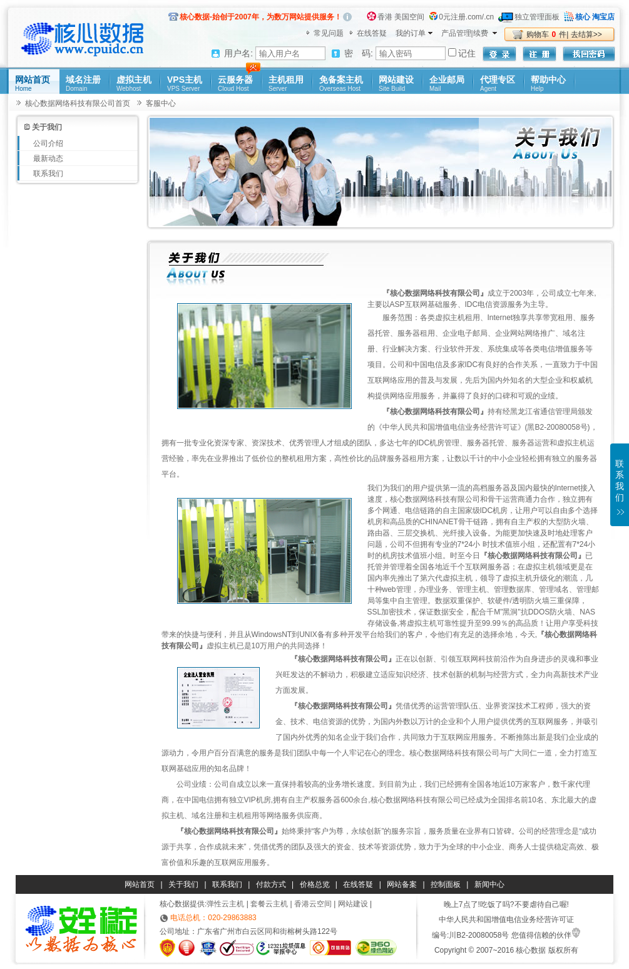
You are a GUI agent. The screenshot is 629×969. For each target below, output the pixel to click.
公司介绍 (48, 143)
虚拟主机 (133, 84)
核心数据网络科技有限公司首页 (77, 103)
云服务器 (235, 84)
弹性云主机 (225, 903)
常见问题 (329, 33)
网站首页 (32, 84)
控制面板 (446, 884)
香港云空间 (313, 903)
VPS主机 (184, 84)
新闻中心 (489, 884)
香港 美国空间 (400, 17)
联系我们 (48, 173)
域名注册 (83, 84)
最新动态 (48, 158)
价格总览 (315, 884)
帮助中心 (548, 84)
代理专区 (497, 84)
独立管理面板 (537, 17)
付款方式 (271, 884)
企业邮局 (446, 84)
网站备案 (402, 884)
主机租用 (286, 84)
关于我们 (183, 884)
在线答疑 (372, 33)
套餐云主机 (269, 903)
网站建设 (396, 84)
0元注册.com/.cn (466, 17)
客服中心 (161, 103)
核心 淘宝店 (595, 17)
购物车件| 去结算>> (564, 34)
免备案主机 (341, 84)
